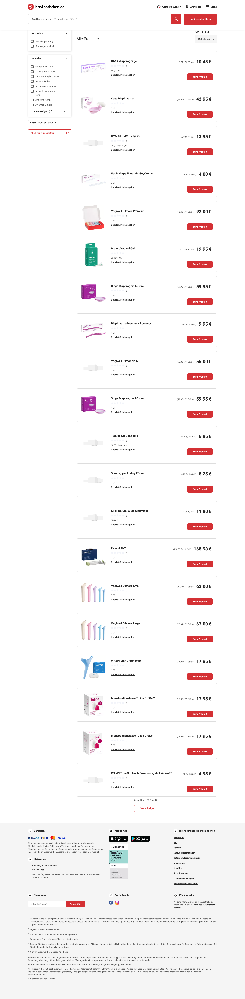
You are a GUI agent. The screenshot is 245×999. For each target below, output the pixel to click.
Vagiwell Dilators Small (125, 586)
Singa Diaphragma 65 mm (127, 286)
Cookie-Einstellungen (184, 878)
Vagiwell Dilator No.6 (124, 361)
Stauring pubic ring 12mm (127, 473)
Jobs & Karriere (181, 873)
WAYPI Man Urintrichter (126, 661)
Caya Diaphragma (122, 98)
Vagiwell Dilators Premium (127, 211)
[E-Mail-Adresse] (47, 904)
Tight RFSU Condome (124, 436)
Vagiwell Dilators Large (125, 623)
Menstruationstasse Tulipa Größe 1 (133, 735)
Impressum (179, 863)
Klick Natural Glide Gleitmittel (129, 511)
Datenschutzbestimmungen (187, 858)
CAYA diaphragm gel (124, 61)
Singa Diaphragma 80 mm (127, 398)
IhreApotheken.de (82, 843)
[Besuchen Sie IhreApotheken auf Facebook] (111, 902)
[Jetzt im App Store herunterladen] (118, 839)
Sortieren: (202, 31)
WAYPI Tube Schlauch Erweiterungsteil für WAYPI (142, 773)
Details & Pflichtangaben (123, 75)
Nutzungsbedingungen (184, 853)
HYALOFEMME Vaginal (125, 136)
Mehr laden (147, 808)
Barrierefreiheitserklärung (186, 883)
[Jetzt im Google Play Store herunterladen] (140, 839)
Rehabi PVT (118, 548)
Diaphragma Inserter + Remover (131, 323)
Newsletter (179, 837)
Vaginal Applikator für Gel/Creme (132, 173)
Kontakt (177, 848)
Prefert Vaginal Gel (123, 248)
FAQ (175, 843)
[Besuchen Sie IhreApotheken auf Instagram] (117, 902)
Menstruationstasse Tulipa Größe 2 (133, 698)
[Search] (175, 19)
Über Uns (178, 868)
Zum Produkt (200, 77)
